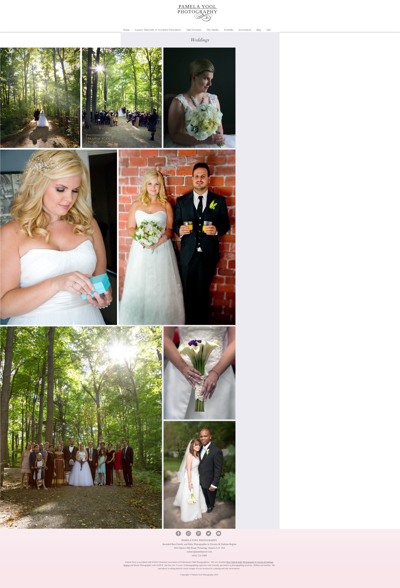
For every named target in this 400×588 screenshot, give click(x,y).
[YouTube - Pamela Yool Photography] (218, 533)
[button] (269, 30)
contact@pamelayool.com (199, 551)
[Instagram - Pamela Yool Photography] (188, 533)
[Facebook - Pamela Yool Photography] (178, 533)
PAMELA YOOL (198, 6)
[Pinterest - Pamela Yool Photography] (198, 533)
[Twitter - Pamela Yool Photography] (208, 533)
